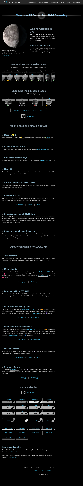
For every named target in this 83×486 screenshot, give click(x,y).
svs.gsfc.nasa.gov (12, 457)
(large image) (5, 55)
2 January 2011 (13, 335)
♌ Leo (22, 137)
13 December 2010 (44, 272)
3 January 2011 (34, 313)
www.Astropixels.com (14, 452)
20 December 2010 (32, 329)
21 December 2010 (42, 149)
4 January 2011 (14, 369)
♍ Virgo (47, 137)
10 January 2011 (43, 275)
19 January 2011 (45, 160)
